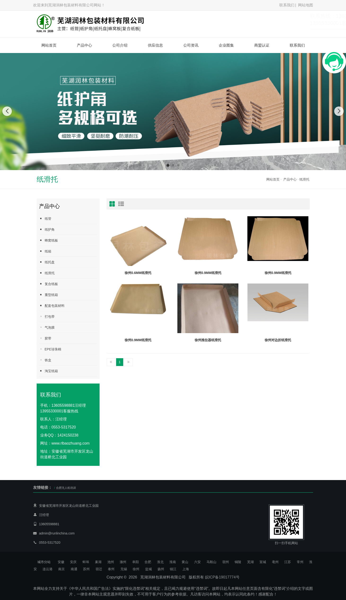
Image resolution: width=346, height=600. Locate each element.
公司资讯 (190, 45)
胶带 (45, 338)
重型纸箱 (48, 295)
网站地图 (305, 5)
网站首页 (49, 45)
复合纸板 (48, 284)
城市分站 (44, 562)
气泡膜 (47, 327)
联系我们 (286, 5)
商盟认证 (261, 45)
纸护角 (47, 229)
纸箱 (45, 251)
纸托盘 (47, 262)
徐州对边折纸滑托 (278, 340)
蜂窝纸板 (48, 240)
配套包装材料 (52, 306)
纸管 (45, 218)
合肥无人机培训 (66, 488)
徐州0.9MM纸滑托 (208, 273)
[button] (167, 165)
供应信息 (155, 45)
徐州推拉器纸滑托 (208, 340)
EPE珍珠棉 (50, 349)
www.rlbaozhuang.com (71, 443)
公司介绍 (119, 45)
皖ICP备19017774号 (222, 577)
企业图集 (226, 45)
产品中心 (84, 45)
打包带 (47, 316)
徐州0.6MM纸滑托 (138, 273)
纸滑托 (304, 179)
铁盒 (45, 360)
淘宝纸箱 (48, 371)
